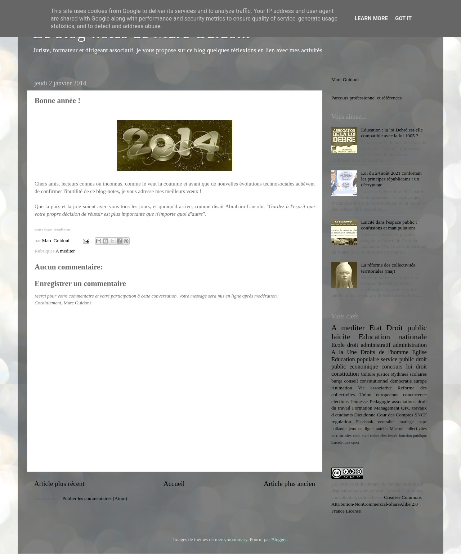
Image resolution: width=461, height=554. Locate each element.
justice (383, 374)
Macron (396, 428)
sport (355, 442)
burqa (337, 381)
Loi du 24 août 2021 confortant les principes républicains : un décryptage (391, 178)
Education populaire (355, 359)
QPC (406, 408)
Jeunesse (359, 401)
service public (397, 359)
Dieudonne (364, 414)
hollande (338, 428)
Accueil (174, 483)
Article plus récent (59, 483)
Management (386, 408)
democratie (401, 381)
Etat (376, 327)
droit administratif (368, 345)
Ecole (338, 345)
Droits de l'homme (384, 352)
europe (420, 381)
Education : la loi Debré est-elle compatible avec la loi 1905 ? (391, 132)
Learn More (371, 18)
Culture (368, 374)
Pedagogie (380, 401)
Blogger (279, 539)
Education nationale (393, 336)
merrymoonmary (231, 539)
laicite (340, 336)
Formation (362, 408)
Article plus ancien (289, 483)
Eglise (419, 352)
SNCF (421, 414)
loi (409, 366)
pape (423, 421)
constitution (345, 374)
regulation (341, 421)
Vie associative (375, 387)
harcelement (340, 442)
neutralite (386, 421)
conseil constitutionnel (366, 381)
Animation (341, 387)
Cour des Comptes (395, 414)
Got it (403, 18)
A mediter (65, 251)
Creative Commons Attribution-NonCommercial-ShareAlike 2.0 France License (376, 504)
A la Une (344, 352)
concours (391, 366)
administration (410, 345)
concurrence (415, 394)
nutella (382, 428)
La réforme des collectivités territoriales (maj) (388, 267)
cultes (374, 435)
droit (421, 366)
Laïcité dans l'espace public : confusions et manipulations (389, 225)
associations (404, 401)
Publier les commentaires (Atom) (94, 498)
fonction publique (413, 435)
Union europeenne (379, 394)
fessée (392, 435)
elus (383, 435)
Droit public (406, 327)
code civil (360, 435)
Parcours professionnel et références (366, 97)
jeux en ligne (361, 428)
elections (340, 401)
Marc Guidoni (345, 79)
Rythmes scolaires (409, 374)
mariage (406, 421)
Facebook (364, 421)
